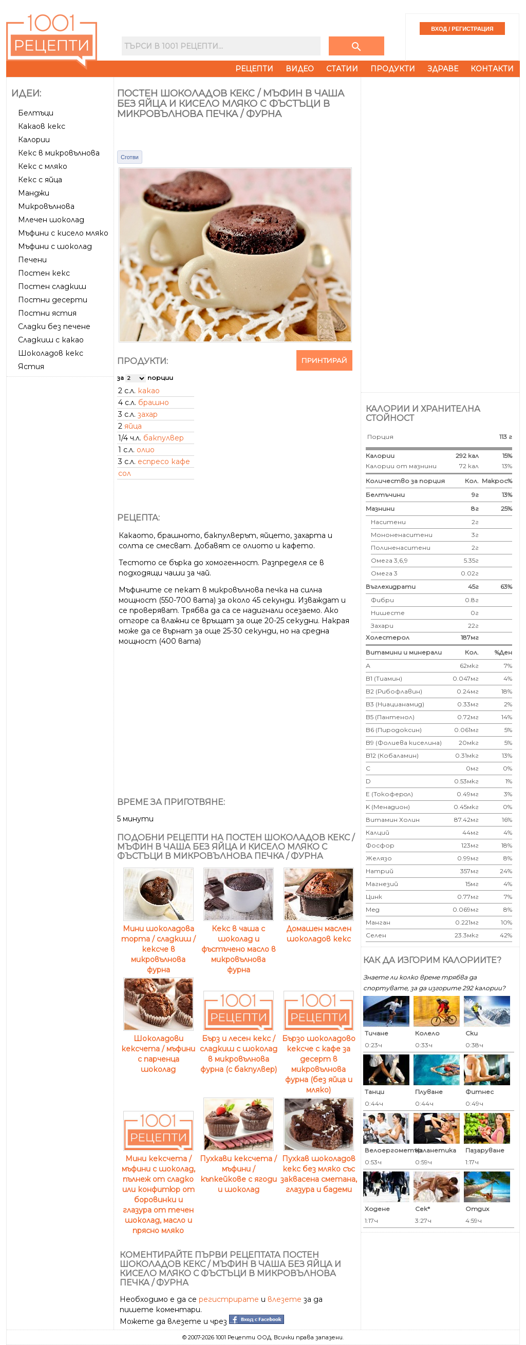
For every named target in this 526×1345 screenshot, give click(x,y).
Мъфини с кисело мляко (63, 233)
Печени (32, 259)
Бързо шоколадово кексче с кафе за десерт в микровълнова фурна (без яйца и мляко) (318, 1059)
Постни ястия (47, 313)
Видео (300, 68)
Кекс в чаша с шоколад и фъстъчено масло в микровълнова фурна (238, 944)
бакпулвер (163, 438)
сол (124, 473)
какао (149, 390)
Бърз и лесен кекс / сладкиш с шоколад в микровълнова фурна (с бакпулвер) (238, 1049)
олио (146, 449)
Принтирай (324, 360)
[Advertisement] (61, 534)
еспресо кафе (164, 461)
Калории (34, 139)
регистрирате (229, 1299)
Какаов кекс (41, 126)
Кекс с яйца (40, 179)
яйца (133, 426)
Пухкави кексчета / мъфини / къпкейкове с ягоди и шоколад (238, 1169)
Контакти (492, 68)
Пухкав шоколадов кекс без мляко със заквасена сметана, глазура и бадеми (318, 1169)
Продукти (392, 68)
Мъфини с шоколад (55, 246)
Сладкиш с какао (51, 339)
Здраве (442, 68)
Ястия (31, 366)
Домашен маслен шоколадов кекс (319, 929)
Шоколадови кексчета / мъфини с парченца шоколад (158, 1049)
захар (148, 414)
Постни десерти (52, 299)
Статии (342, 68)
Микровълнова (46, 206)
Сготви (130, 157)
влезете (285, 1299)
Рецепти (254, 68)
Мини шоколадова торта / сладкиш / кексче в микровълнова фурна (158, 944)
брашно (153, 402)
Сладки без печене (54, 326)
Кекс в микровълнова (59, 153)
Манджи (33, 193)
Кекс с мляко (42, 166)
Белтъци (35, 113)
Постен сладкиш (52, 286)
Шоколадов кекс (50, 353)
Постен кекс (44, 273)
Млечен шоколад (51, 219)
